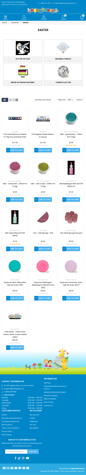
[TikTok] (19, 458)
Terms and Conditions (10, 428)
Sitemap (47, 383)
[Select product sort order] (79, 100)
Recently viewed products (12, 418)
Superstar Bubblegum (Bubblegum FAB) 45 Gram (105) (43, 285)
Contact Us (48, 405)
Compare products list (10, 421)
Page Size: (62, 100)
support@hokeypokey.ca (14, 389)
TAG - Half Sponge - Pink (43, 233)
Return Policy (7, 435)
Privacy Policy (7, 431)
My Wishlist (34, 428)
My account (34, 415)
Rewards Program (51, 396)
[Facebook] (15, 458)
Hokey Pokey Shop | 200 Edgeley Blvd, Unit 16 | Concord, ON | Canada (14, 3)
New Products (7, 425)
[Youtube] (27, 458)
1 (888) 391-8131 (10, 392)
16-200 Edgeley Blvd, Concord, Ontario (19, 386)
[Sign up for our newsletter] (16, 452)
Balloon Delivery (50, 399)
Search (4, 415)
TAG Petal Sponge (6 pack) (71, 233)
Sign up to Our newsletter (22, 440)
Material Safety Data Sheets (55, 392)
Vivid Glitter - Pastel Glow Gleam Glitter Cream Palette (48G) (15, 334)
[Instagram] (23, 458)
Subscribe (33, 452)
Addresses (34, 421)
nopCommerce (77, 468)
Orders (32, 418)
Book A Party (49, 402)
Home (4, 23)
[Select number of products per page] (70, 100)
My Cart (33, 425)
